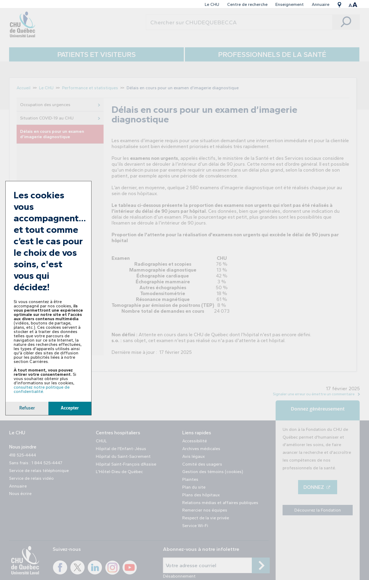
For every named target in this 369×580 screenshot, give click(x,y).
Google (339, 4)
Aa (353, 4)
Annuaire (320, 4)
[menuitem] (212, 4)
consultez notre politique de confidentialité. (42, 389)
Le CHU (212, 4)
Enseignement (289, 4)
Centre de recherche (247, 4)
